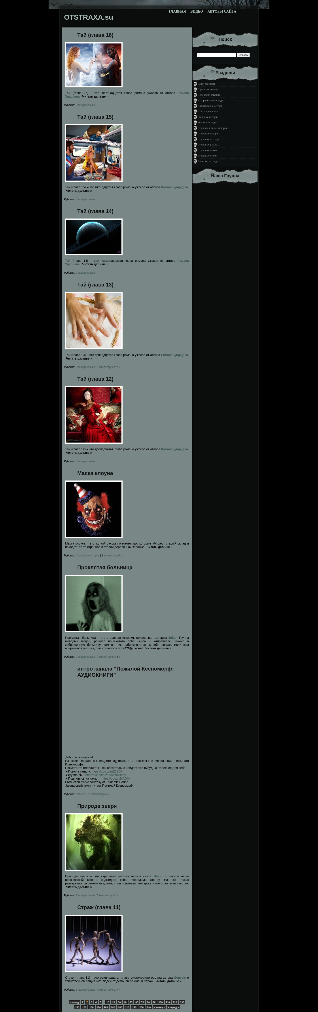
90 (154, 1002)
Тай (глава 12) (95, 379)
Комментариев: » (108, 367)
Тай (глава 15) (95, 117)
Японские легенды (208, 161)
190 (113, 1007)
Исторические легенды (210, 100)
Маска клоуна (95, 473)
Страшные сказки (208, 150)
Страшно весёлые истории (212, 128)
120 (175, 1002)
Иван (157, 876)
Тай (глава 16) (95, 35)
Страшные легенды (209, 139)
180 (106, 1007)
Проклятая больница (104, 567)
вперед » (173, 1007)
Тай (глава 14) (95, 211)
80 (148, 1002)
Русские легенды (207, 122)
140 (77, 1007)
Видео (196, 11)
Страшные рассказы (209, 144)
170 (99, 1007)
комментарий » (112, 555)
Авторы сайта (221, 11)
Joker (172, 637)
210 (127, 1007)
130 (182, 1002)
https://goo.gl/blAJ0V (116, 778)
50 (131, 1002)
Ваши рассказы (85, 105)
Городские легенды (208, 89)
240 (149, 1007)
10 (107, 1002)
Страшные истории (87, 555)
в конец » (159, 1007)
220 (134, 1007)
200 (120, 1007)
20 (113, 1002)
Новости (81, 794)
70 (142, 1002)
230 (142, 1007)
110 (168, 1002)
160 (91, 1007)
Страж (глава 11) (99, 907)
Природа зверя (97, 806)
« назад (74, 1002)
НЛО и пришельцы (208, 111)
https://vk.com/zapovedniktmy (105, 775)
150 (84, 1007)
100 (161, 1002)
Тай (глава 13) (95, 285)
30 (119, 1002)
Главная (177, 11)
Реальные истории (208, 117)
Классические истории (210, 105)
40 (125, 1002)
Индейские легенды (209, 94)
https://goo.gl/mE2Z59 (107, 771)
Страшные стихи (207, 155)
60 (136, 1002)
